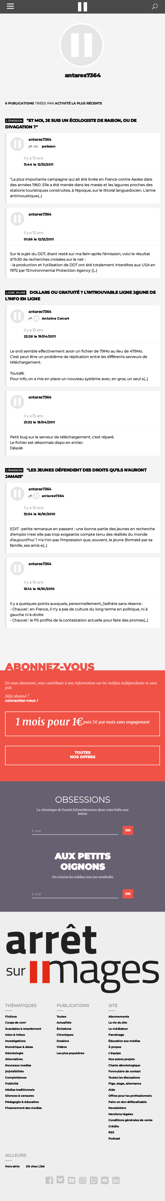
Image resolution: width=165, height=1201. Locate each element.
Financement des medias (23, 1108)
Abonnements (118, 1016)
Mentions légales (120, 1114)
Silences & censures (19, 1095)
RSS (111, 1132)
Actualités (64, 1022)
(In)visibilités (14, 1071)
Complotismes (15, 1077)
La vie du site (117, 1022)
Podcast (114, 1138)
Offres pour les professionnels (130, 1095)
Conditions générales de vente (130, 1120)
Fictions (11, 1016)
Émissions (64, 1028)
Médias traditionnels (19, 1089)
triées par (53, 103)
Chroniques (65, 1034)
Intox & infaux (15, 1034)
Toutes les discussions (124, 1077)
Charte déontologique (124, 1065)
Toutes (61, 1016)
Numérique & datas (19, 1047)
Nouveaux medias (18, 1065)
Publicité (11, 1083)
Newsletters (117, 1108)
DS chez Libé (35, 1166)
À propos (114, 1047)
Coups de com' (15, 1022)
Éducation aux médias (124, 1041)
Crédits (113, 1126)
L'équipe (114, 1053)
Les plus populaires (70, 1053)
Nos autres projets (121, 1059)
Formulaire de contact (124, 1071)
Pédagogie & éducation (22, 1102)
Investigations (15, 1041)
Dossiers (63, 1041)
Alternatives (14, 1059)
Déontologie (14, 1053)
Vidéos (62, 1047)
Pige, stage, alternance (124, 1083)
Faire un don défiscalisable (127, 1102)
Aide (111, 1089)
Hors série (12, 1166)
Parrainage (116, 1034)
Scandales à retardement (23, 1028)
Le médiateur (118, 1028)
